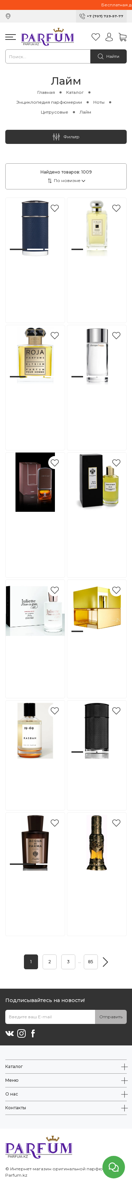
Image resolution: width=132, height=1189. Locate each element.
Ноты (99, 102)
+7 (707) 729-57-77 (105, 16)
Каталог (75, 92)
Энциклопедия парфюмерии (49, 102)
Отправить (110, 1016)
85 (90, 961)
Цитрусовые (54, 112)
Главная (46, 92)
